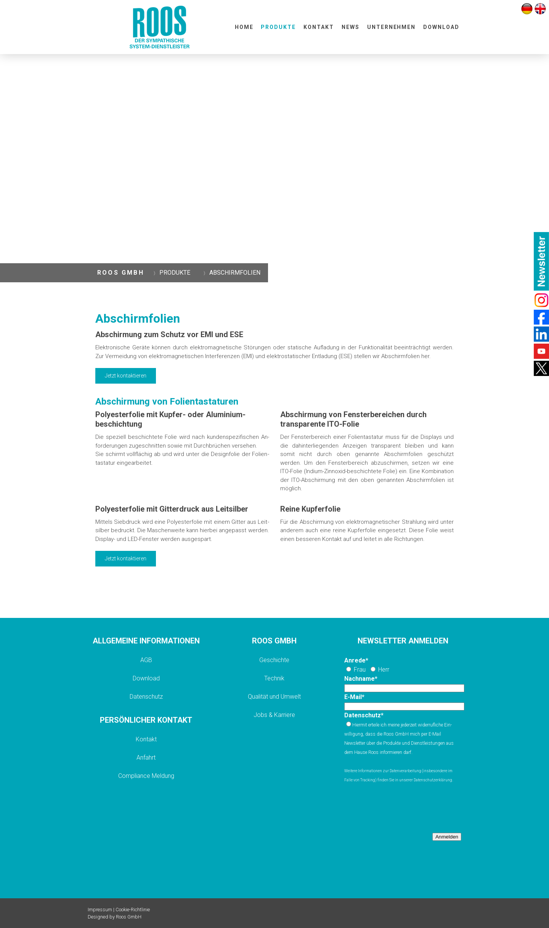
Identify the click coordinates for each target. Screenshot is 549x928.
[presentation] (402, 808)
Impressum (100, 909)
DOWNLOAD (441, 27)
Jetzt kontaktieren (125, 376)
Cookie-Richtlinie (133, 909)
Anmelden (446, 837)
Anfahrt (146, 757)
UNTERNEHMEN (391, 27)
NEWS (351, 27)
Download (146, 678)
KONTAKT (318, 27)
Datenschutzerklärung (433, 780)
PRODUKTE (278, 27)
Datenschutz (146, 696)
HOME (244, 27)
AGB (146, 660)
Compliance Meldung (146, 775)
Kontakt (146, 739)
